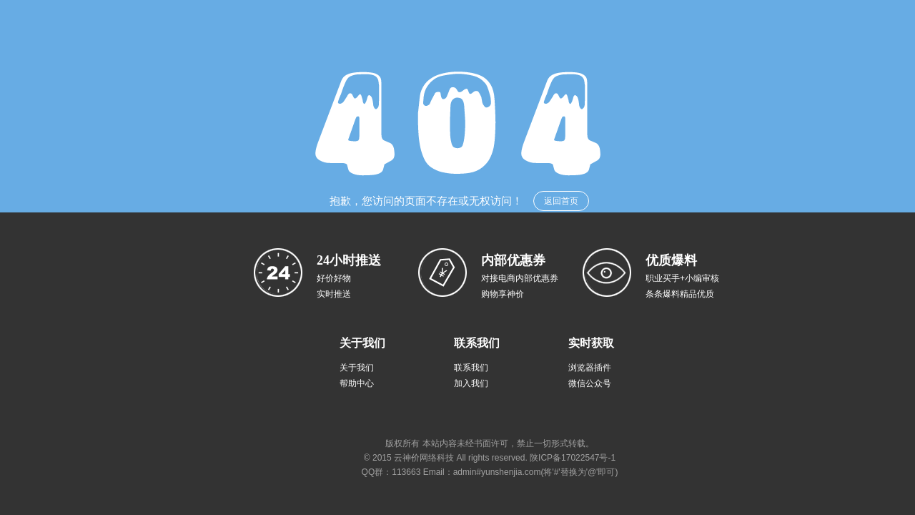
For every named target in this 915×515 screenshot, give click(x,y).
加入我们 (471, 383)
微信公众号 (589, 383)
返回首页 (561, 201)
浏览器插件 (589, 368)
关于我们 (357, 368)
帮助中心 (357, 383)
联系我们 (471, 368)
